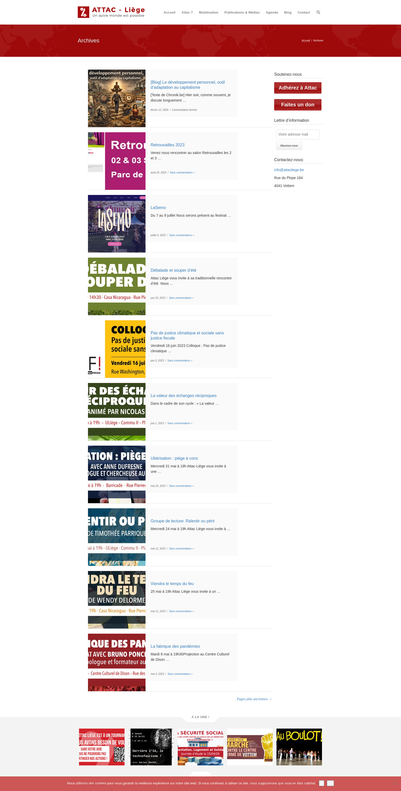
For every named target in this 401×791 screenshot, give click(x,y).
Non (330, 783)
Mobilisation (208, 12)
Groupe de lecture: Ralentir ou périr (183, 521)
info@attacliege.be (289, 170)
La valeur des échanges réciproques (184, 395)
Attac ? (187, 12)
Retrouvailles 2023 (168, 145)
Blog (288, 12)
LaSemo (158, 207)
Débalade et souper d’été (173, 270)
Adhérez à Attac (298, 88)
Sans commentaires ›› (182, 172)
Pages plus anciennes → (254, 699)
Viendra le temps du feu (172, 583)
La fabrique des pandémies (175, 646)
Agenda (272, 12)
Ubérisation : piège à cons (174, 458)
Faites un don (298, 104)
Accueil (169, 12)
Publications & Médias (242, 12)
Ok (321, 783)
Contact (304, 12)
